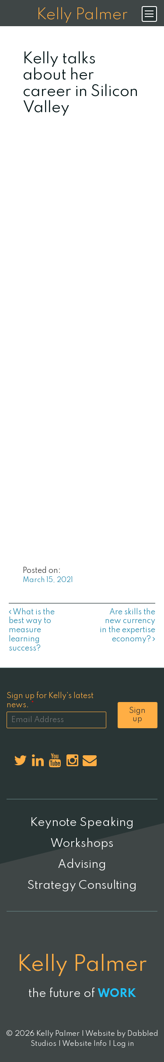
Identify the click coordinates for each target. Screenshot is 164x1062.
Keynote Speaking (82, 823)
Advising (82, 864)
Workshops (82, 844)
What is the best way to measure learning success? (32, 630)
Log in (123, 1044)
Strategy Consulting (82, 885)
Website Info (84, 1044)
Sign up (137, 715)
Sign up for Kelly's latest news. (50, 700)
